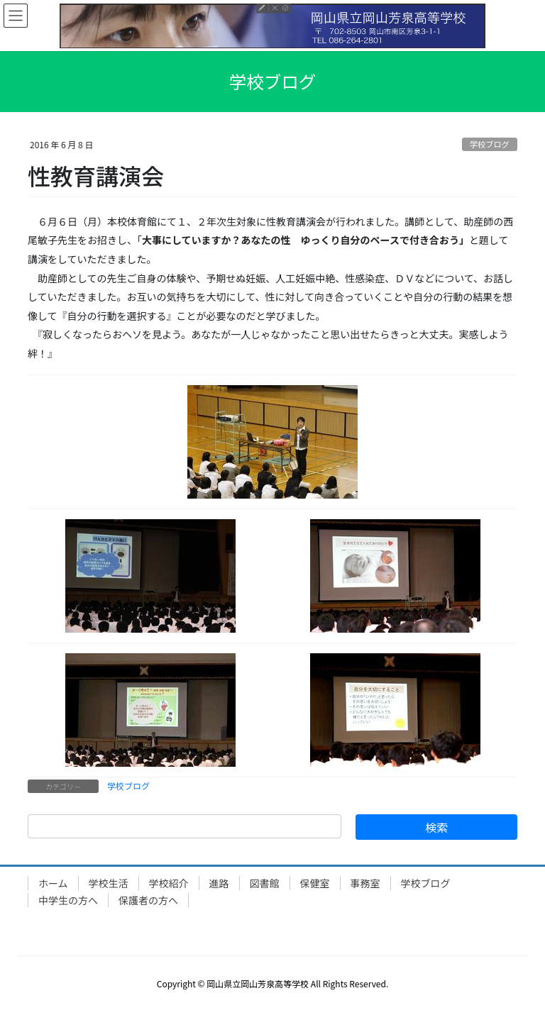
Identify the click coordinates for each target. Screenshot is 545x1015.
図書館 (265, 883)
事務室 (365, 883)
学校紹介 (169, 883)
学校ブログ (490, 144)
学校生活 (108, 883)
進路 (219, 883)
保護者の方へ (148, 900)
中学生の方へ (68, 900)
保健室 (315, 883)
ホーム (53, 883)
